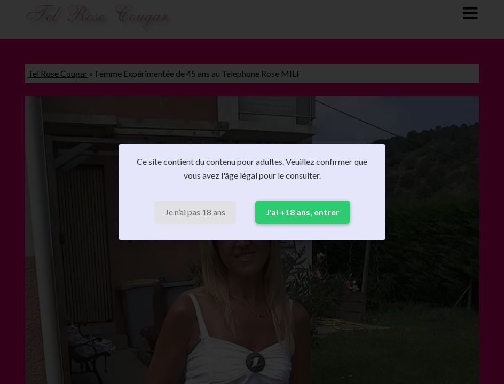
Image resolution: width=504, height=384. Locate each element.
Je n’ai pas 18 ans (195, 212)
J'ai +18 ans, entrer (303, 212)
